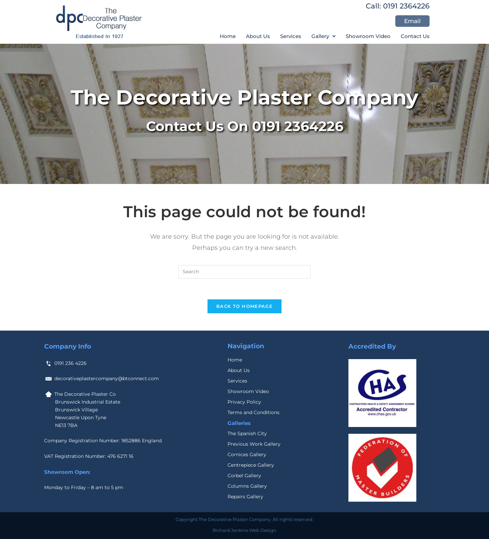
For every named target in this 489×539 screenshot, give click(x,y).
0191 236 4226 (70, 363)
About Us (258, 36)
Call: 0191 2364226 (398, 6)
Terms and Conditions (253, 412)
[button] (323, 36)
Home (228, 36)
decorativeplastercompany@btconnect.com (106, 378)
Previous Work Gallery (254, 444)
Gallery (323, 36)
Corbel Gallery (244, 475)
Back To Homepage (244, 306)
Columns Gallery (247, 486)
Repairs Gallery (245, 497)
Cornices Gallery (247, 454)
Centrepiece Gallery (251, 465)
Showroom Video (368, 36)
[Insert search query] (244, 272)
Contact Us (415, 36)
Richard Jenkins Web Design (244, 530)
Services (290, 36)
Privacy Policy (244, 402)
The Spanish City (247, 433)
